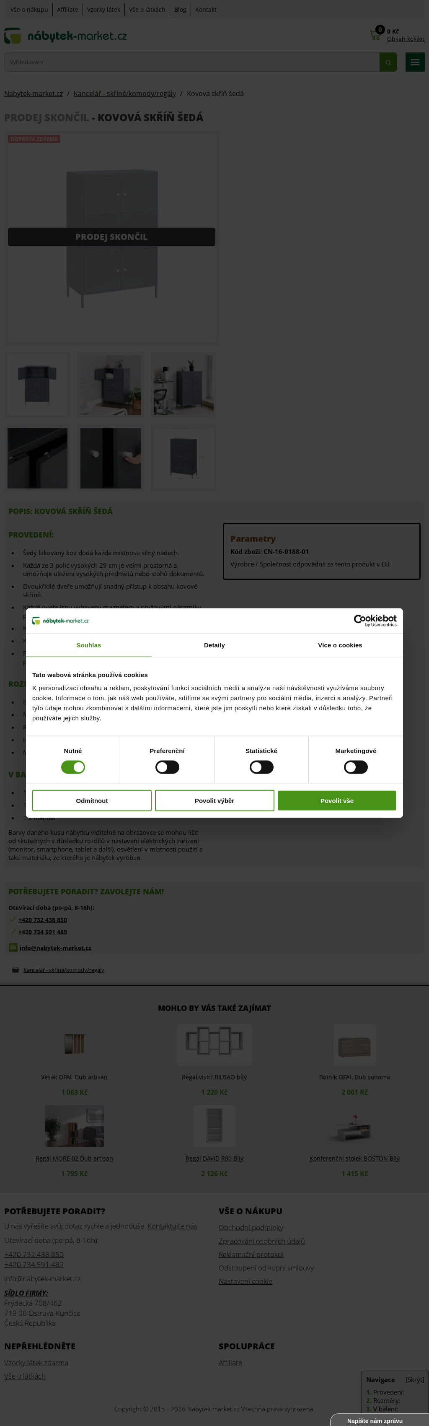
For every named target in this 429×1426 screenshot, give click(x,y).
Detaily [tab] (214, 644)
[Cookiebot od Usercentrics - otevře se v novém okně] (360, 620)
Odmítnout (92, 800)
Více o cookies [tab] (340, 644)
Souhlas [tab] (88, 644)
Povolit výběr (214, 800)
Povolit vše (337, 800)
